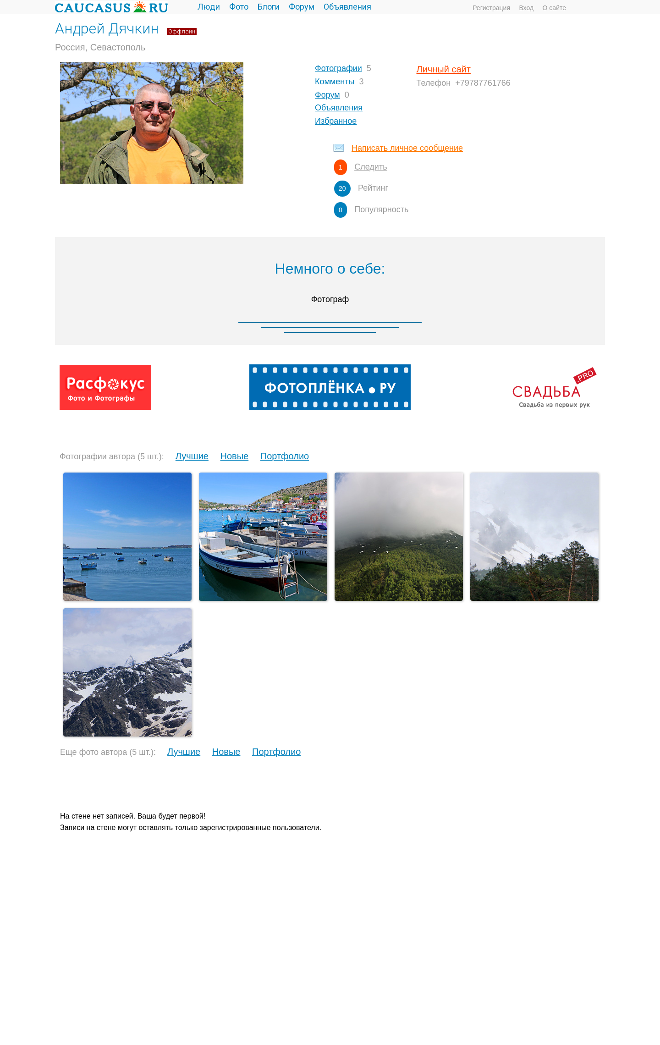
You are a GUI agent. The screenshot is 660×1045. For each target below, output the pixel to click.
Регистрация (491, 7)
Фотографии (338, 68)
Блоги (269, 6)
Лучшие (192, 456)
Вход (526, 7)
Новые (234, 456)
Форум (301, 6)
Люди (209, 6)
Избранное (336, 121)
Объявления (347, 6)
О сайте (554, 7)
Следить (370, 166)
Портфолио (284, 456)
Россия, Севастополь (100, 47)
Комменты (334, 81)
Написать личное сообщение (407, 148)
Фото (238, 6)
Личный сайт (444, 69)
